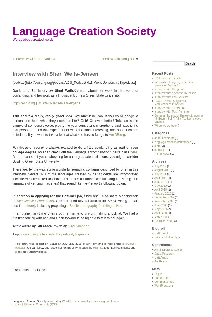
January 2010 (162, 193)
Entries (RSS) (21, 304)
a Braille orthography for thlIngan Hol (94, 206)
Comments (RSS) (46, 304)
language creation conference (172, 142)
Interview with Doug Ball (117, 59)
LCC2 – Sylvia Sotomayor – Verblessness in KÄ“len (171, 102)
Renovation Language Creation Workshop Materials (173, 84)
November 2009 (164, 201)
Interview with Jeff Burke (169, 107)
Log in (158, 274)
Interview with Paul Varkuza (35, 59)
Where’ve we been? (166, 125)
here (134, 152)
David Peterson (163, 253)
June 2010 (160, 181)
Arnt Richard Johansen (168, 249)
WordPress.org (163, 285)
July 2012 (160, 166)
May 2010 (160, 185)
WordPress (69, 301)
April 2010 (160, 189)
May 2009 (160, 209)
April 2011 (160, 178)
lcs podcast (64, 234)
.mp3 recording (24, 103)
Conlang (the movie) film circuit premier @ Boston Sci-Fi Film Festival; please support (178, 118)
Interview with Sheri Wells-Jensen (175, 93)
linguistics (82, 234)
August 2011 (162, 170)
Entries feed (161, 277)
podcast (20, 247)
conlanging (29, 234)
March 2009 (161, 216)
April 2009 (160, 213)
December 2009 (164, 197)
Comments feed (164, 281)
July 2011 (160, 174)
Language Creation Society (84, 31)
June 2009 (160, 205)
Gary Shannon (78, 226)
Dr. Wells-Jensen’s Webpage (59, 103)
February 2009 (163, 220)
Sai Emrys (160, 261)
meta (157, 146)
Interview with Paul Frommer (172, 111)
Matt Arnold (161, 257)
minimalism (85, 301)
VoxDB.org (117, 135)
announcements (164, 138)
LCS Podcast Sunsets (167, 78)
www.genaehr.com (108, 301)
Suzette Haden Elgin (167, 237)
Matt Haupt (161, 233)
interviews (47, 234)
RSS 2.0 (98, 247)
